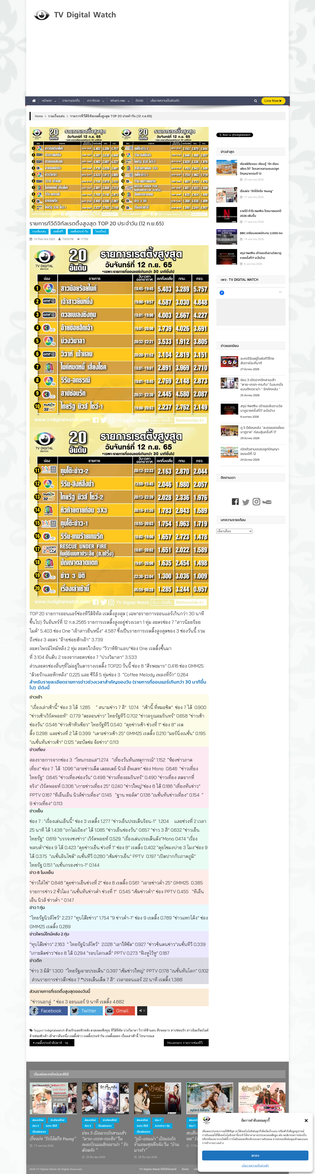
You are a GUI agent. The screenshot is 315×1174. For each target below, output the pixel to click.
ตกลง (255, 1155)
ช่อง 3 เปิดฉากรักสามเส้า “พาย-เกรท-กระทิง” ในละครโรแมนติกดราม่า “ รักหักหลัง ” (261, 384)
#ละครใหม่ (38, 1120)
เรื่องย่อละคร (39, 1132)
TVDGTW (68, 239)
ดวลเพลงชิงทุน (100, 1030)
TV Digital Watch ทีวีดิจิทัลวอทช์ (157, 1169)
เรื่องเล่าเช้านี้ (129, 1036)
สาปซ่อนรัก (178, 1030)
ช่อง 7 (158, 1120)
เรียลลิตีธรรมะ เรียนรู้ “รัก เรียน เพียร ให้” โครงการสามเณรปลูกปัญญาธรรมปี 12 (259, 169)
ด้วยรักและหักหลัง (78, 1030)
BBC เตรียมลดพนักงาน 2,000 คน (261, 233)
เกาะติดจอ (93, 100)
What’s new (117, 100)
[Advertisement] (157, 63)
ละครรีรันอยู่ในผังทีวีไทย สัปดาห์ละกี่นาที (257, 361)
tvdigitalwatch (54, 1030)
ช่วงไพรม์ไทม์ (57, 1120)
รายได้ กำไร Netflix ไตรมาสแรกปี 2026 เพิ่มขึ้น (260, 213)
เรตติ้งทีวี (58, 231)
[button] (306, 1120)
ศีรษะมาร (163, 1030)
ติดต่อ (139, 100)
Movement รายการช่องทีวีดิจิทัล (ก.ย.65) (188, 1043)
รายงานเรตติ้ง (71, 100)
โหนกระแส (146, 1036)
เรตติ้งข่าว (76, 1036)
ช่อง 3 (35, 1126)
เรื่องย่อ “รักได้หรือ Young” (256, 191)
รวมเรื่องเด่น (39, 231)
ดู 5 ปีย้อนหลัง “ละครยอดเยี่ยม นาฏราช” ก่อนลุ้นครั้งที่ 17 (262, 430)
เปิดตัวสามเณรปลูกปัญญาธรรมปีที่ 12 (259, 451)
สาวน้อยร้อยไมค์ (197, 1030)
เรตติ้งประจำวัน (79, 231)
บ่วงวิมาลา (130, 1030)
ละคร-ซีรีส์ (51, 1126)
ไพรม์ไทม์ (100, 231)
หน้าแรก (47, 100)
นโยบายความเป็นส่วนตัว (255, 1165)
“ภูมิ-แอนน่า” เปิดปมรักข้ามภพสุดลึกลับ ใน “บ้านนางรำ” (156, 1144)
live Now (273, 101)
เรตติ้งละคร (113, 1036)
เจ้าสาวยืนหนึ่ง (58, 1036)
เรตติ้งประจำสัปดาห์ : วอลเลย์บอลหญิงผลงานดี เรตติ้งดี (54, 1043)
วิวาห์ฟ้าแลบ (147, 1030)
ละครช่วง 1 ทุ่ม (162, 1126)
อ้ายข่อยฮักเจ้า (39, 1036)
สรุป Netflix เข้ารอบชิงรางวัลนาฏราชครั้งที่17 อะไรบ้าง (260, 255)
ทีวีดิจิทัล (116, 1030)
